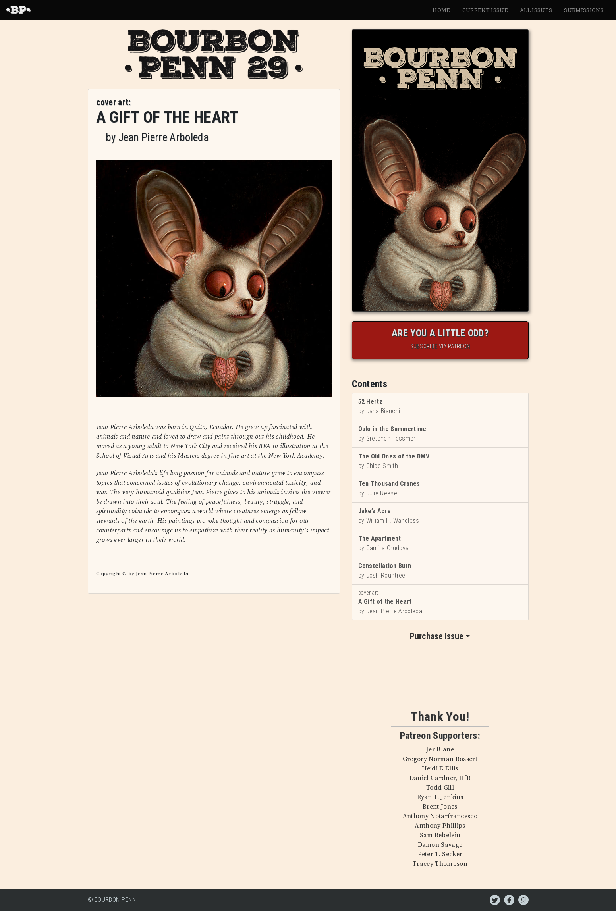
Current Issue (485, 9)
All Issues (536, 9)
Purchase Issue (436, 636)
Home (441, 9)
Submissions (584, 9)
